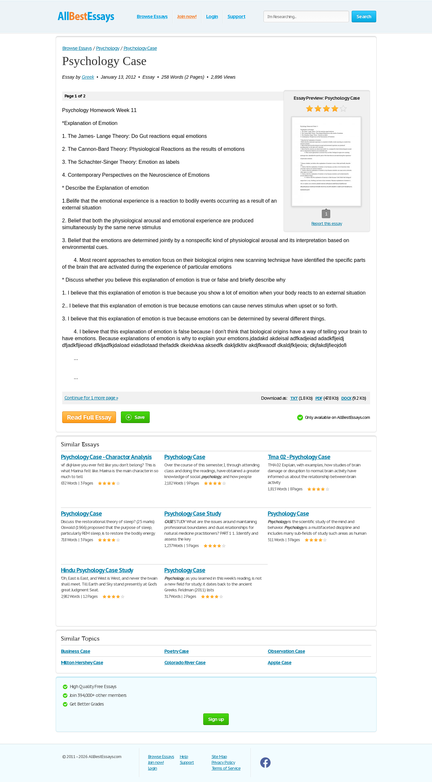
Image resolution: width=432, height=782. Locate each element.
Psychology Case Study (192, 513)
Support (236, 16)
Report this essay (326, 223)
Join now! (186, 16)
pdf (318, 397)
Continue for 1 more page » (91, 398)
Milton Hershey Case (82, 662)
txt (294, 397)
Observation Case (286, 651)
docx (346, 397)
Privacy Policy (223, 762)
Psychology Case (184, 457)
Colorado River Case (184, 662)
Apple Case (279, 662)
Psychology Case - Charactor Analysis (106, 457)
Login (212, 16)
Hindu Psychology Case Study (97, 570)
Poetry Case (176, 651)
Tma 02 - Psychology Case (299, 457)
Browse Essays (152, 16)
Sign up (216, 719)
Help (184, 756)
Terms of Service (226, 768)
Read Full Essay (89, 417)
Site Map (219, 756)
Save (135, 417)
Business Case (75, 651)
